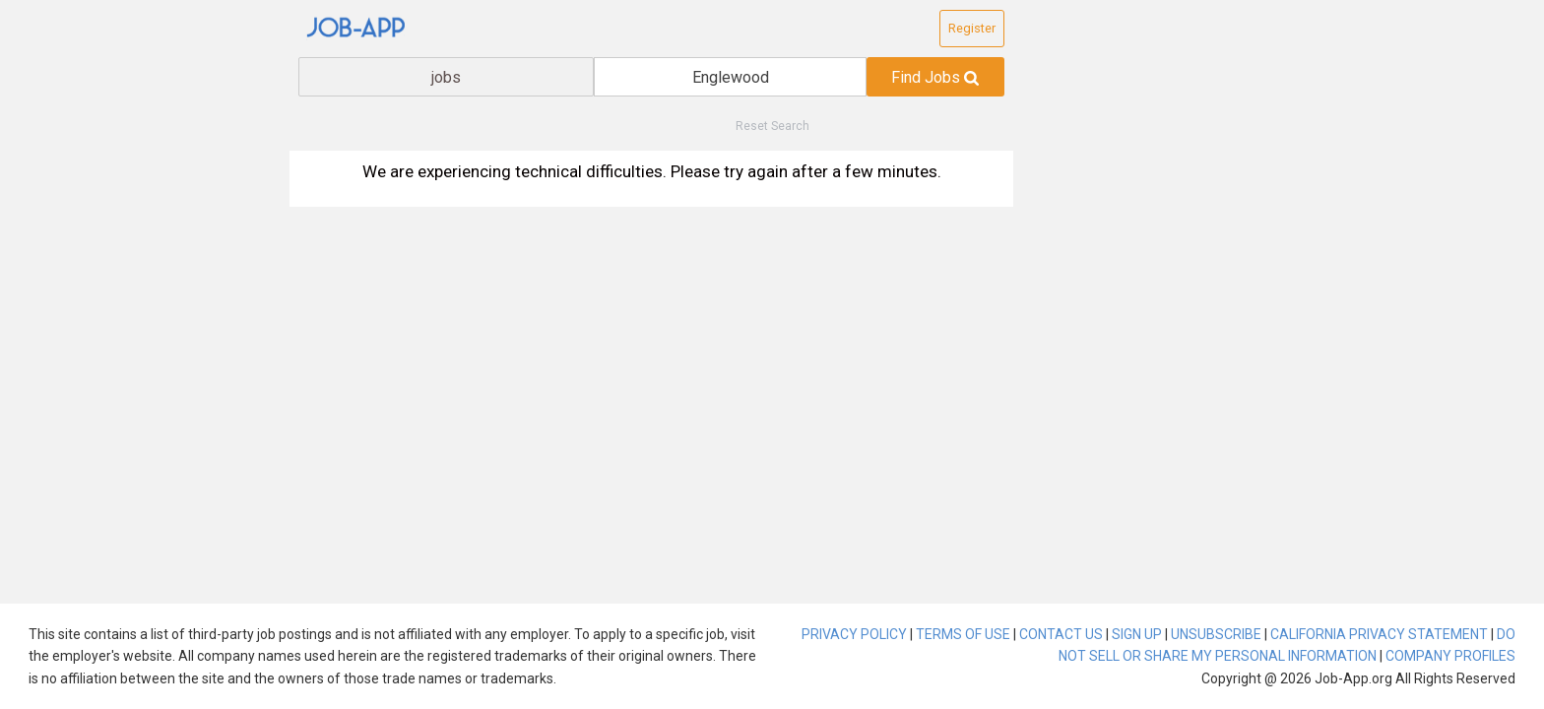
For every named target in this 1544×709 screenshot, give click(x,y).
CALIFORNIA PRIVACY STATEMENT (1379, 634)
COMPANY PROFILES (1450, 656)
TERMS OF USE (963, 634)
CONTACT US (1061, 634)
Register (972, 28)
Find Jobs (935, 77)
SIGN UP (1137, 634)
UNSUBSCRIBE (1216, 634)
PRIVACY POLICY (854, 634)
